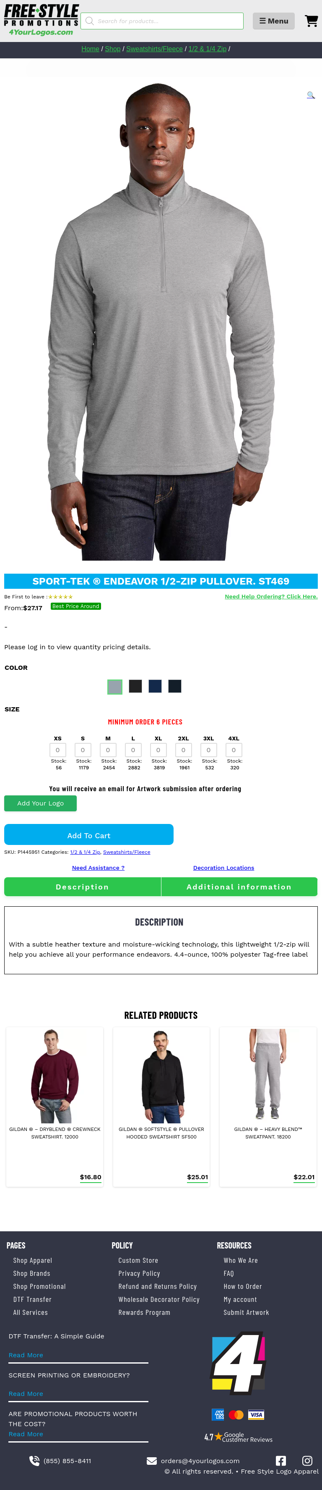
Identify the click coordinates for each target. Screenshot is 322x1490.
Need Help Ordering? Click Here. (271, 596)
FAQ (228, 1273)
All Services (30, 1312)
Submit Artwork (246, 1312)
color (16, 668)
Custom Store (138, 1259)
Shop (112, 48)
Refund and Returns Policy (158, 1286)
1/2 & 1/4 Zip (208, 48)
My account (240, 1299)
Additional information (239, 886)
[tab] (82, 886)
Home (90, 48)
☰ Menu (273, 20)
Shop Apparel (32, 1259)
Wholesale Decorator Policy (159, 1299)
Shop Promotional (39, 1286)
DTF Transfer (32, 1299)
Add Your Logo (40, 803)
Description (82, 886)
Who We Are (240, 1259)
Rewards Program (145, 1312)
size (12, 709)
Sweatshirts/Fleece (154, 48)
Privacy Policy (140, 1273)
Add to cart (89, 835)
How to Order (242, 1286)
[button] (311, 95)
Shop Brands (32, 1273)
